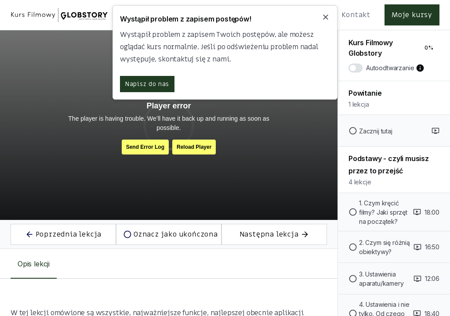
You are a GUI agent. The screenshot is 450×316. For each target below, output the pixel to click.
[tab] (34, 264)
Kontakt (355, 15)
